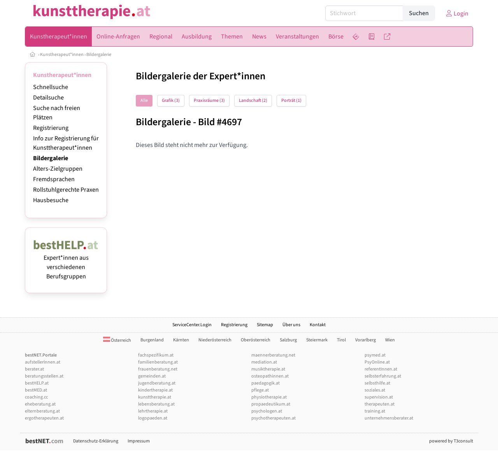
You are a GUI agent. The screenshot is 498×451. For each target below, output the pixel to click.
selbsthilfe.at (377, 383)
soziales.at (375, 390)
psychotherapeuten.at (273, 418)
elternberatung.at (42, 411)
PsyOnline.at (377, 362)
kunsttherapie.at (154, 397)
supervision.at (379, 397)
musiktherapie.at (268, 369)
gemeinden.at (152, 376)
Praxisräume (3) (209, 100)
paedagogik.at (265, 383)
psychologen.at (266, 411)
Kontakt (318, 325)
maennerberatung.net (273, 355)
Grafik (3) (171, 100)
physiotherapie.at (269, 397)
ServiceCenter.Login (192, 325)
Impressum (139, 441)
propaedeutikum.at (270, 404)
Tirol (341, 340)
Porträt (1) (291, 100)
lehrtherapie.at (153, 411)
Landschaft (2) (253, 100)
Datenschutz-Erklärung (95, 441)
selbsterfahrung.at (383, 376)
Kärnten (181, 340)
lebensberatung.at (156, 404)
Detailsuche (48, 97)
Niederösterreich (214, 340)
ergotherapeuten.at (44, 418)
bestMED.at (36, 390)
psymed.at (375, 355)
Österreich (117, 340)
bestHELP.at (37, 383)
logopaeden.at (152, 418)
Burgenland (152, 340)
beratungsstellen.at (44, 376)
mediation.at (264, 362)
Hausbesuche (50, 200)
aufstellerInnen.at (42, 362)
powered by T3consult (451, 441)
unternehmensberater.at (389, 418)
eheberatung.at (40, 404)
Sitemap (265, 325)
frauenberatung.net (157, 369)
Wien (390, 340)
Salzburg (288, 340)
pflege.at (260, 390)
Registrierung (50, 128)
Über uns (291, 325)
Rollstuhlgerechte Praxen (66, 189)
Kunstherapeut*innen (62, 54)
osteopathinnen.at (270, 376)
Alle (144, 100)
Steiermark (317, 340)
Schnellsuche (50, 87)
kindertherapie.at (155, 390)
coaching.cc (36, 397)
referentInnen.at (381, 369)
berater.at (34, 369)
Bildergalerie (98, 54)
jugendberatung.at (156, 383)
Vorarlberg (365, 340)
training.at (375, 411)
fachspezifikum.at (156, 355)
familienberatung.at (158, 362)
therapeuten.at (380, 404)
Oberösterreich (255, 340)
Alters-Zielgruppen (57, 168)
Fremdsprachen (54, 179)
